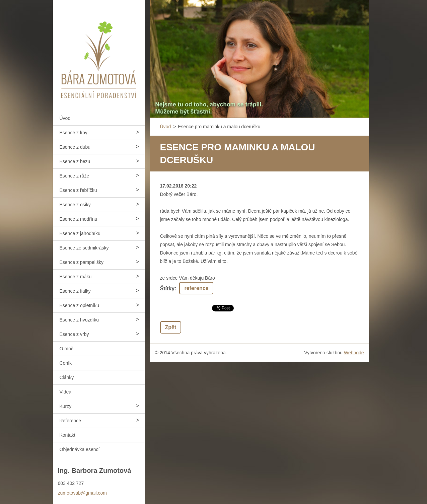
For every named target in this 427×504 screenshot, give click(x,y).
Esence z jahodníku (80, 233)
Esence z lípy (73, 132)
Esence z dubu (75, 147)
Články (67, 377)
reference (196, 288)
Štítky (167, 288)
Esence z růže (74, 175)
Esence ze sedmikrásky (84, 247)
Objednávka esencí (80, 449)
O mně (67, 348)
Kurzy (66, 406)
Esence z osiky (75, 204)
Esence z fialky (75, 291)
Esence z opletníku (79, 305)
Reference (70, 420)
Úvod (65, 118)
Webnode (354, 352)
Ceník (66, 363)
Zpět (170, 327)
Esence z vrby (74, 334)
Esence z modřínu (78, 219)
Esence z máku (76, 276)
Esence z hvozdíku (79, 319)
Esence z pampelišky (82, 262)
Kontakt (67, 435)
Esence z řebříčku (78, 190)
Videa (66, 391)
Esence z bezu (75, 161)
